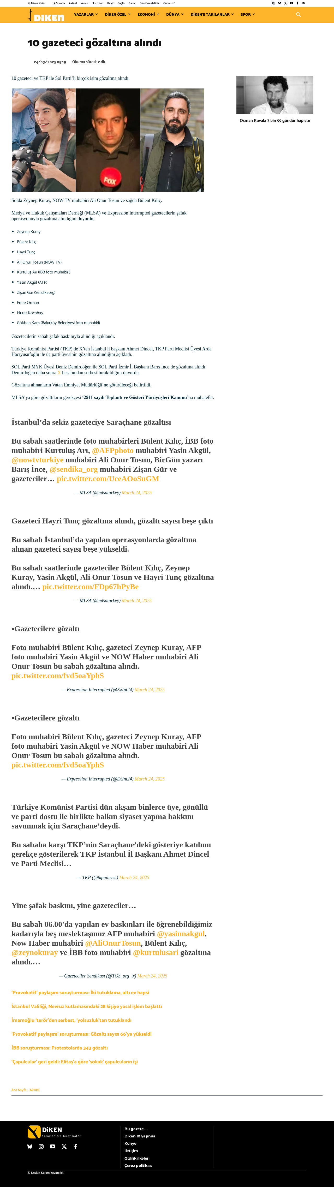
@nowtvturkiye (37, 459)
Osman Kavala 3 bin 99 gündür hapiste (275, 120)
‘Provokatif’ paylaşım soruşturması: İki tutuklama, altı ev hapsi (80, 993)
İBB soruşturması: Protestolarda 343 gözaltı (59, 1048)
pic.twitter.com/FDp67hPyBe (90, 586)
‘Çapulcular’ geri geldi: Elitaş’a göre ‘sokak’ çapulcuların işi (74, 1062)
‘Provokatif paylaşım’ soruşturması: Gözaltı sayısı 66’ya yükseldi (81, 1034)
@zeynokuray (34, 952)
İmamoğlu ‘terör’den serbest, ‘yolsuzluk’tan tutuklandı (71, 1020)
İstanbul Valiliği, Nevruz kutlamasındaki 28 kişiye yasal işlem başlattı (86, 1007)
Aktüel (35, 1090)
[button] (298, 15)
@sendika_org (74, 469)
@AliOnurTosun (113, 943)
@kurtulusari (155, 952)
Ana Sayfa (18, 1090)
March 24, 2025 (137, 492)
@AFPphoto (113, 450)
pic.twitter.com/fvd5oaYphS (57, 675)
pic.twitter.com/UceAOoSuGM (108, 478)
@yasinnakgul (181, 933)
